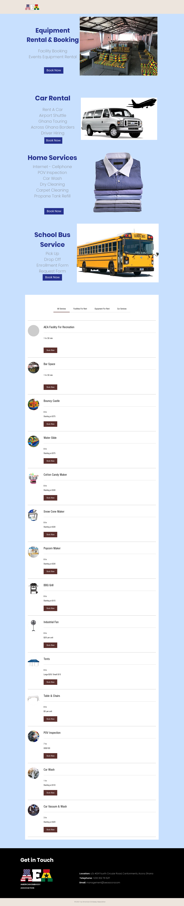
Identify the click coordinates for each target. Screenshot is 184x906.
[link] (61, 309)
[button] (50, 350)
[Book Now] (53, 70)
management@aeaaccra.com (103, 882)
